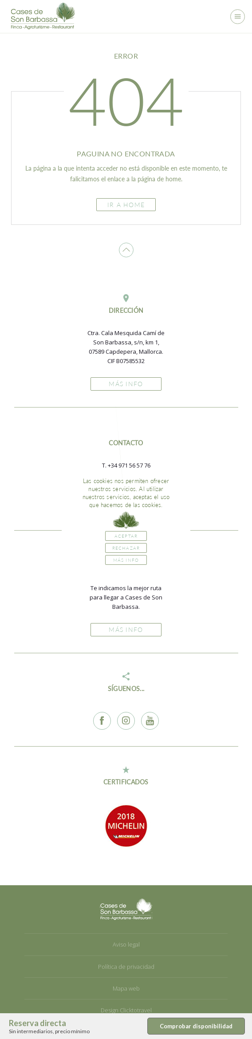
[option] (126, 825)
